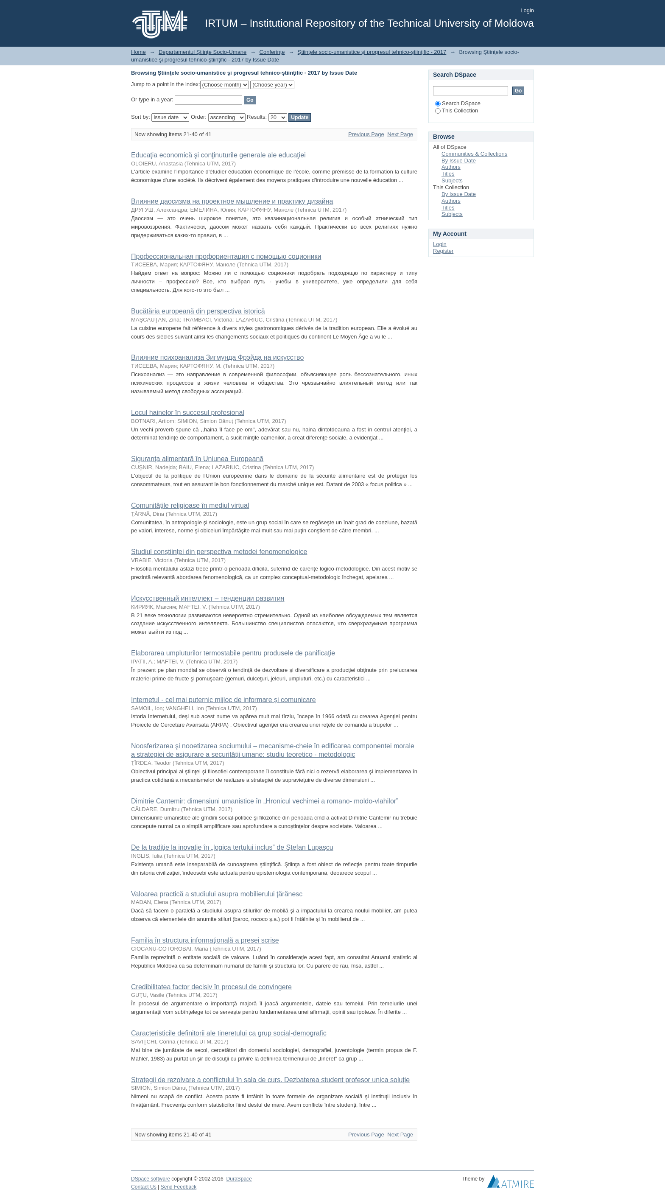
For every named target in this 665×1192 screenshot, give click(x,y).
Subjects (452, 180)
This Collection (456, 110)
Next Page (400, 134)
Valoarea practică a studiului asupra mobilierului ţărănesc (216, 894)
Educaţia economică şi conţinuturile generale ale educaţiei (218, 155)
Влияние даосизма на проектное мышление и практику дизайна (232, 201)
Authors (451, 167)
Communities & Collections (474, 154)
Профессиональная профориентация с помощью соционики (226, 256)
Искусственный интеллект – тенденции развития (208, 598)
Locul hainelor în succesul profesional (187, 412)
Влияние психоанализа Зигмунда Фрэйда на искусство (217, 357)
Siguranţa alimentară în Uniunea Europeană (197, 458)
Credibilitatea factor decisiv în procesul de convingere (211, 987)
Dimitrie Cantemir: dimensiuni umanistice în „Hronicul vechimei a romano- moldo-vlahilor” (264, 801)
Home (138, 52)
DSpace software (150, 1179)
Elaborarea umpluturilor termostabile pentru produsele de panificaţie (233, 653)
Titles (448, 174)
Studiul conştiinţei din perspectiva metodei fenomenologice (219, 551)
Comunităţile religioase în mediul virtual (190, 505)
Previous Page (366, 134)
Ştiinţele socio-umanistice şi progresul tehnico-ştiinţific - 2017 (372, 52)
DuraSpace (238, 1179)
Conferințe (272, 52)
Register (443, 251)
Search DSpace (458, 103)
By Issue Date (458, 160)
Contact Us (143, 1187)
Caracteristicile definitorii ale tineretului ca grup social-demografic (229, 1033)
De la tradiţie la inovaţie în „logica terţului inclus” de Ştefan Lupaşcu (232, 847)
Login (527, 10)
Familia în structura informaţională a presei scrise (205, 940)
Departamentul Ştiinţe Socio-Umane (202, 52)
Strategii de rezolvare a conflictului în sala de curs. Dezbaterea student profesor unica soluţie (270, 1079)
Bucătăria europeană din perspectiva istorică (198, 311)
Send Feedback (179, 1187)
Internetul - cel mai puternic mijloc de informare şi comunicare (223, 699)
